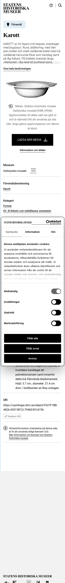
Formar (7, 205)
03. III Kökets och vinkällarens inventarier (27, 210)
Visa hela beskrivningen (17, 68)
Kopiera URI (12, 416)
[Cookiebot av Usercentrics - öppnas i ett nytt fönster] (46, 222)
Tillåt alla (32, 338)
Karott (6, 188)
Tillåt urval (32, 348)
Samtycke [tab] (12, 231)
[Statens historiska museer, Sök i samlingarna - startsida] (16, 8)
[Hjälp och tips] (51, 5)
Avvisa (32, 358)
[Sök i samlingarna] (60, 5)
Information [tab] (32, 231)
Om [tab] (53, 231)
